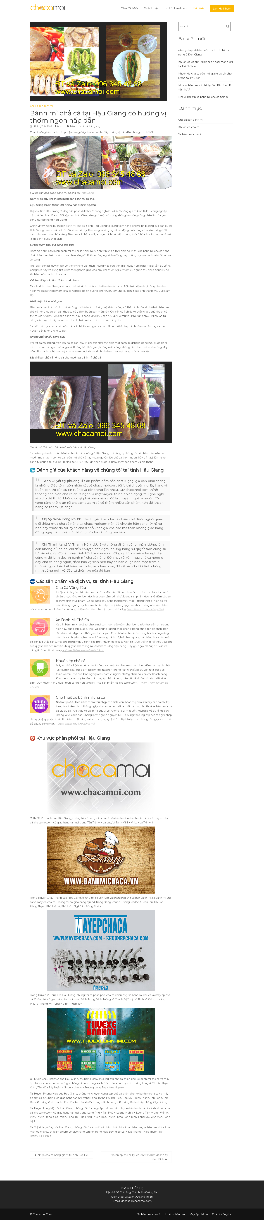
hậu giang (95, 126)
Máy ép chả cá (199, 1214)
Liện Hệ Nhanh (222, 8)
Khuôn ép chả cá (188, 127)
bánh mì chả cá (79, 126)
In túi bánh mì (176, 8)
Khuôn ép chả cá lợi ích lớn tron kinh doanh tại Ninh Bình (139, 1157)
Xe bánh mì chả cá (189, 134)
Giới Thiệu (151, 8)
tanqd (60, 126)
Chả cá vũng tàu (222, 1214)
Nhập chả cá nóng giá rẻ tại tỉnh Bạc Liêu (63, 1155)
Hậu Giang (87, 192)
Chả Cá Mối (129, 8)
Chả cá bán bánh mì (41, 105)
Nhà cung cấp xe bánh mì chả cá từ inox (203, 97)
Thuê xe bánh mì (175, 1214)
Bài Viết (199, 8)
